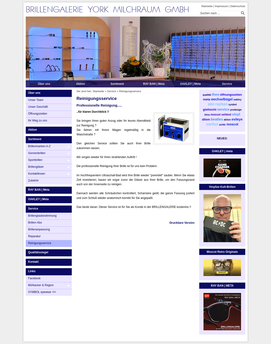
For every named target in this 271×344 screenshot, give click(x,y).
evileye (237, 119)
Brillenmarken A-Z (39, 146)
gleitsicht (209, 109)
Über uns (44, 84)
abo (211, 104)
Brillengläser (36, 166)
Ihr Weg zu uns (37, 120)
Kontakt (33, 261)
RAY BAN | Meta (154, 84)
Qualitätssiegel (38, 252)
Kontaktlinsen (36, 173)
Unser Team (35, 100)
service (223, 109)
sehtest (226, 114)
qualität (207, 95)
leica (207, 114)
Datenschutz (237, 6)
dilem (206, 119)
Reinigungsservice (39, 243)
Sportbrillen (35, 160)
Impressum (221, 6)
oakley (237, 99)
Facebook (34, 278)
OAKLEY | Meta (190, 84)
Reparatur (34, 236)
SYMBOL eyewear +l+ (42, 292)
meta (206, 99)
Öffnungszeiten (37, 113)
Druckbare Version (182, 222)
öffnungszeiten (231, 94)
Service (227, 84)
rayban (221, 104)
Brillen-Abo (35, 222)
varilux (212, 124)
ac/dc (222, 124)
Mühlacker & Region (41, 285)
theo (215, 94)
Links (31, 271)
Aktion (80, 84)
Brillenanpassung (39, 229)
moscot (216, 114)
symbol (233, 104)
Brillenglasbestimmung (42, 215)
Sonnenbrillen (36, 153)
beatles (217, 119)
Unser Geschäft (38, 106)
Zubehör (33, 180)
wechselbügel (222, 99)
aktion (227, 119)
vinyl (236, 114)
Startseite (207, 6)
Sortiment (117, 84)
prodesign (235, 109)
